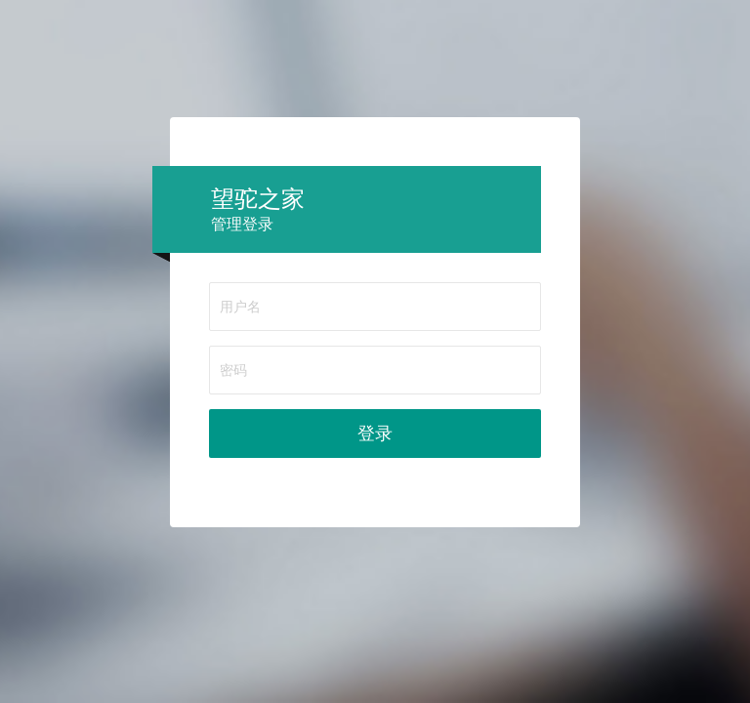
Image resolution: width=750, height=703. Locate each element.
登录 (375, 433)
